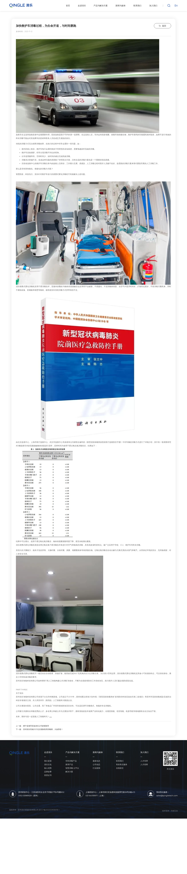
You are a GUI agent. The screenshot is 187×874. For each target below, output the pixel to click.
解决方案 (69, 827)
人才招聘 (144, 820)
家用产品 (69, 820)
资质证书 (48, 831)
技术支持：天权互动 (170, 866)
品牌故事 (48, 827)
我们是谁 (48, 816)
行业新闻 (96, 823)
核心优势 (48, 823)
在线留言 (120, 823)
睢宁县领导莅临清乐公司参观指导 (36, 781)
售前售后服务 (121, 820)
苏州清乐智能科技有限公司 (28, 865)
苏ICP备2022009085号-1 (49, 865)
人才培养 (144, 816)
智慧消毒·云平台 (72, 823)
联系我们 (120, 808)
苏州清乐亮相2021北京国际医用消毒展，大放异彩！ (43, 785)
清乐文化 (48, 820)
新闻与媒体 (98, 808)
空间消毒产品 (71, 816)
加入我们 (144, 808)
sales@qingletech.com (167, 851)
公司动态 (96, 820)
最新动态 (96, 816)
